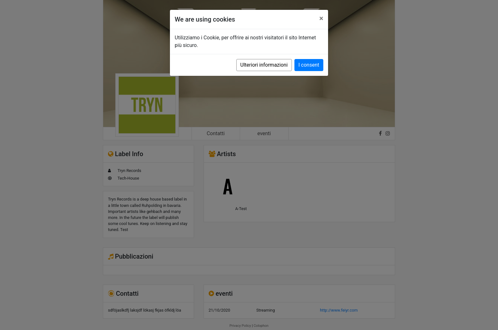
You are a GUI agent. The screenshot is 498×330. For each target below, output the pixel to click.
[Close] (321, 18)
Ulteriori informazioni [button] (264, 65)
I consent (309, 65)
